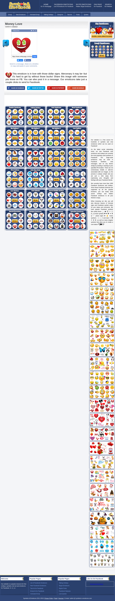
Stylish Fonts (63, 588)
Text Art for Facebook (36, 588)
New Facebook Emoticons (38, 585)
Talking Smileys (63, 583)
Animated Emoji (35, 594)
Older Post (86, 42)
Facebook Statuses (65, 591)
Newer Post (6, 42)
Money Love (13, 24)
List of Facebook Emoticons (38, 583)
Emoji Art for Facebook (37, 591)
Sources (60, 598)
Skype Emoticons (64, 585)
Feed (55, 598)
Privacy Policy (49, 598)
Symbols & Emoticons (96, 584)
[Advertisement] (61, 45)
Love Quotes (63, 594)
